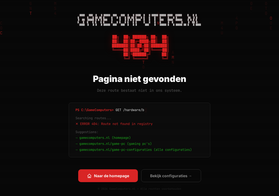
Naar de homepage (108, 175)
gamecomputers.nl (94, 138)
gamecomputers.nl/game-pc (102, 144)
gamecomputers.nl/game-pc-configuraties (115, 150)
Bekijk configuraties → (171, 175)
